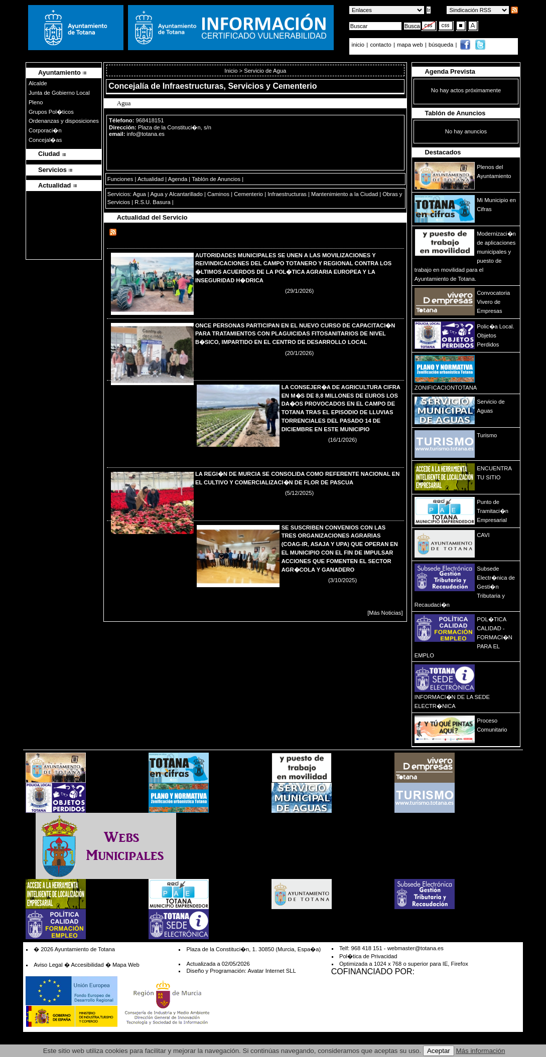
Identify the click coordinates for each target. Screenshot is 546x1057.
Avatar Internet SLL (271, 971)
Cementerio (248, 194)
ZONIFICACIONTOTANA (446, 388)
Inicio (231, 71)
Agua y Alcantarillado (176, 194)
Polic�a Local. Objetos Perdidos (495, 335)
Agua (139, 194)
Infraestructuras (287, 194)
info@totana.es (146, 134)
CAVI (483, 535)
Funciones (120, 179)
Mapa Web (126, 965)
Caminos (218, 194)
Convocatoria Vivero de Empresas (493, 302)
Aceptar (438, 1050)
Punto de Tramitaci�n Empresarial (492, 511)
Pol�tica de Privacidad (368, 956)
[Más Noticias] (384, 613)
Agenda (178, 179)
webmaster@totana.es (415, 948)
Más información (480, 1050)
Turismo (487, 435)
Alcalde (38, 83)
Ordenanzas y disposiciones (64, 121)
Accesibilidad (87, 965)
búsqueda (442, 45)
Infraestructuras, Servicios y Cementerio (240, 86)
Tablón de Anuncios (216, 179)
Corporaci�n (45, 130)
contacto (380, 45)
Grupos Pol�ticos (51, 112)
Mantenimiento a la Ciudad (344, 194)
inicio (359, 45)
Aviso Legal (48, 965)
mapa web (411, 45)
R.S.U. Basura (152, 202)
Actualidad (151, 179)
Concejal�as (45, 140)
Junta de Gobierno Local (59, 93)
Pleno (36, 102)
